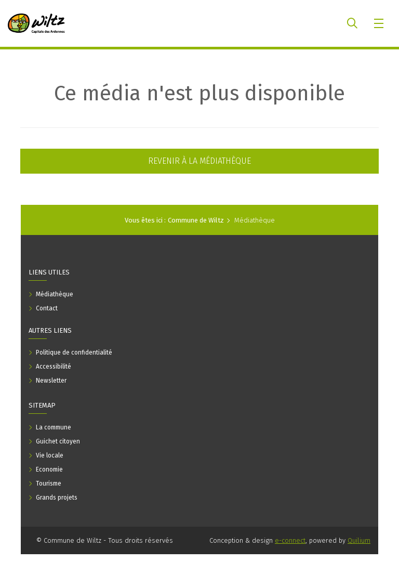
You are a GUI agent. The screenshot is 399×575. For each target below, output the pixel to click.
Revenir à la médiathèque (199, 161)
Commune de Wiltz (196, 220)
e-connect (290, 540)
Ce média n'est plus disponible (199, 93)
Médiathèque (254, 220)
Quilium (359, 540)
